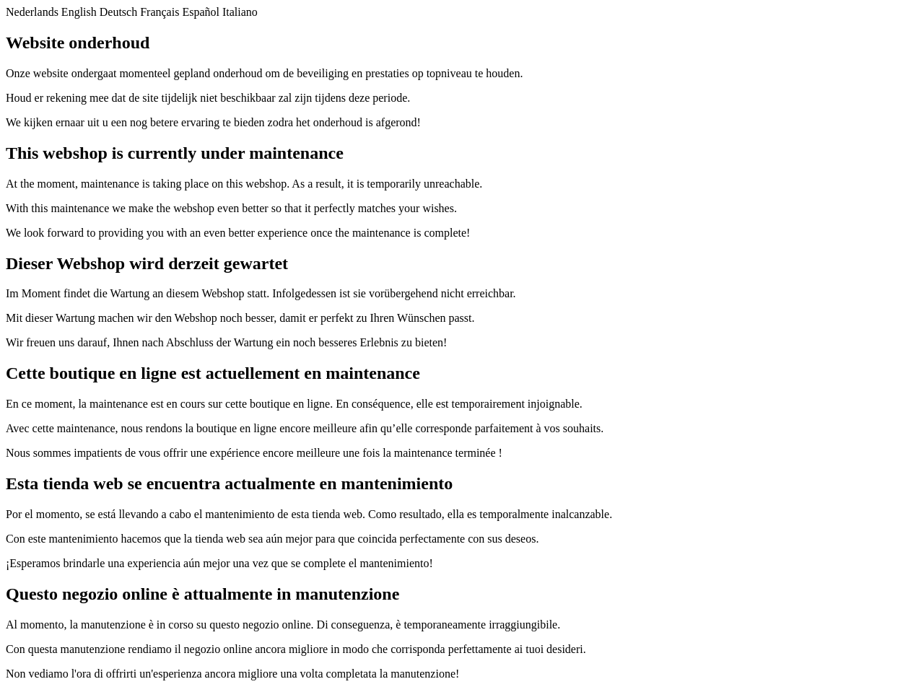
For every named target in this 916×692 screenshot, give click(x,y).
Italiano (240, 12)
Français (159, 12)
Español (200, 12)
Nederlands (32, 12)
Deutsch (118, 12)
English (79, 12)
